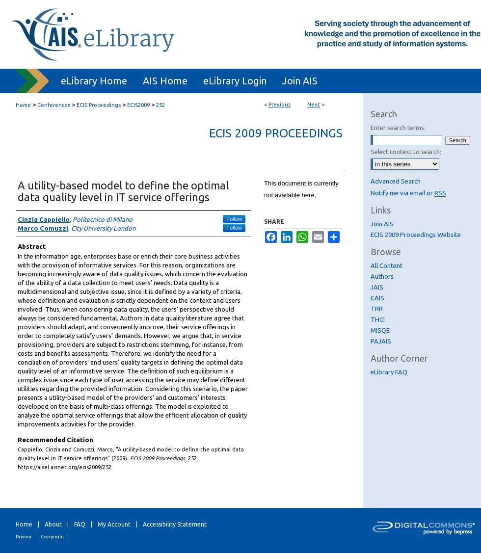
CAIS (377, 297)
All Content (386, 265)
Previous (279, 104)
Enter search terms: (398, 127)
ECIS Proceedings (99, 105)
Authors (382, 276)
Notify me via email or (408, 192)
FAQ (79, 524)
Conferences (53, 105)
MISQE (380, 330)
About (53, 524)
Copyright (52, 536)
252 (160, 105)
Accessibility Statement (175, 524)
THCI (378, 319)
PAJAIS (381, 341)
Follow (234, 219)
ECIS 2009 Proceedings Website (416, 234)
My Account (114, 524)
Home (23, 105)
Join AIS (382, 223)
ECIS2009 (138, 105)
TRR (377, 308)
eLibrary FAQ (389, 372)
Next (313, 104)
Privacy (23, 536)
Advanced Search (396, 181)
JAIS (377, 287)
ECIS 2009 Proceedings (276, 133)
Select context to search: (406, 151)
